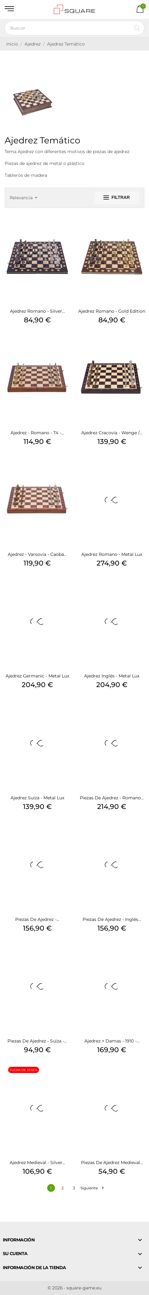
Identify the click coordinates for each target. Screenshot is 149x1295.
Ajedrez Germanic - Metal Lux (37, 676)
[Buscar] (74, 28)
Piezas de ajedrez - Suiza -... (37, 1041)
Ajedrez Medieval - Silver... (37, 1162)
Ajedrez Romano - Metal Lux (111, 554)
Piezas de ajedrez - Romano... (112, 798)
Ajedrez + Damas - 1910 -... (111, 1041)
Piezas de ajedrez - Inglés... (112, 919)
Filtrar (116, 197)
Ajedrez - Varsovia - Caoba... (37, 554)
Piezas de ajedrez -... (37, 919)
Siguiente (91, 1188)
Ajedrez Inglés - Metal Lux (111, 676)
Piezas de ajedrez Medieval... (112, 1162)
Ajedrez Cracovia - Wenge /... (111, 433)
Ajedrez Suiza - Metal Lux (37, 798)
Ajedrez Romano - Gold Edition (111, 311)
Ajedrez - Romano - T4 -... (37, 433)
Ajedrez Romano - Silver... (37, 311)
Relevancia (23, 197)
